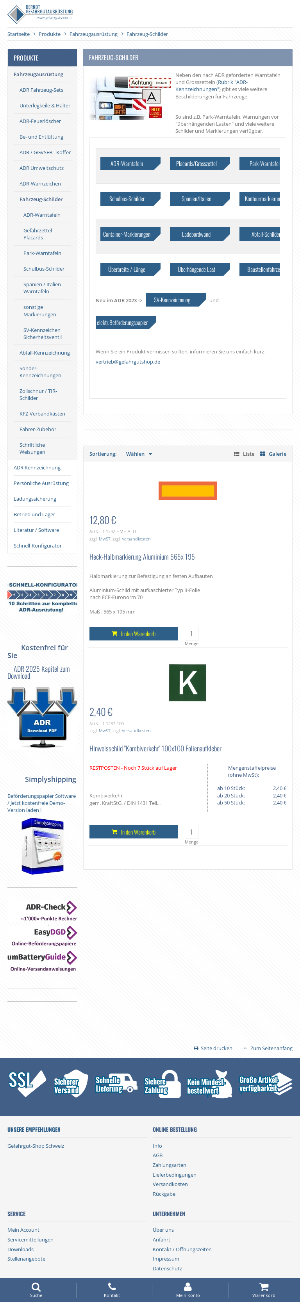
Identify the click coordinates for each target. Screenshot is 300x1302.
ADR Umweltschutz (42, 167)
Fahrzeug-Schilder (41, 199)
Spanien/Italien (196, 198)
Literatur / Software (36, 529)
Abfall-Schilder (266, 234)
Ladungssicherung (35, 498)
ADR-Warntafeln (42, 214)
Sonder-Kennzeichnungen (40, 372)
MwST (105, 539)
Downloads (20, 1249)
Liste (248, 453)
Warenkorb (264, 1290)
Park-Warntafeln (42, 253)
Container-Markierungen (126, 234)
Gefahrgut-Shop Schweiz (35, 1145)
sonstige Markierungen (39, 310)
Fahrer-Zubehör (38, 429)
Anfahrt (161, 1239)
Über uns (163, 1229)
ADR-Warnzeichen (40, 183)
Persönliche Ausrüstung (41, 483)
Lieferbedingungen (174, 1174)
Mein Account (23, 1229)
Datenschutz (167, 1268)
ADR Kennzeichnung (37, 467)
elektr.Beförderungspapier (122, 322)
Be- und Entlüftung (41, 136)
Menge (191, 643)
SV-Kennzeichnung (172, 299)
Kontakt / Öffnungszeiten (182, 1249)
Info (157, 1145)
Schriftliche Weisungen (32, 448)
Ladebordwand (196, 234)
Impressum (166, 1258)
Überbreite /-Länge (126, 269)
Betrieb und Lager (34, 514)
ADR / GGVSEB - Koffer (45, 152)
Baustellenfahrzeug (266, 269)
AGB (157, 1155)
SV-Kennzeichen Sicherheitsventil (42, 333)
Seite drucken (216, 1048)
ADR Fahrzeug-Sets (41, 89)
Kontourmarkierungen (266, 198)
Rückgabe (164, 1193)
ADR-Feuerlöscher (40, 121)
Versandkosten (136, 539)
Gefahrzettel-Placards (38, 234)
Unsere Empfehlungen (34, 1129)
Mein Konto (188, 1290)
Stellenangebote (26, 1258)
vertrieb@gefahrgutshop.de (128, 361)
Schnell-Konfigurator (38, 545)
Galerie (277, 453)
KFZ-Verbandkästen (42, 413)
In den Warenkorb (138, 633)
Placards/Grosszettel (196, 163)
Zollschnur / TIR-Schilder (38, 394)
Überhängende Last (196, 269)
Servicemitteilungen (30, 1239)
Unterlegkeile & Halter (45, 105)
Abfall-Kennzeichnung (45, 352)
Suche (36, 1290)
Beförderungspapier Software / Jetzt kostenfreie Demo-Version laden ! (41, 802)
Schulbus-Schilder (43, 268)
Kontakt (112, 1290)
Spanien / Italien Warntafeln (42, 288)
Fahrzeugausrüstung (38, 74)
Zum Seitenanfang (271, 1048)
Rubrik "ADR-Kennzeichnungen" (211, 85)
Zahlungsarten (169, 1164)
